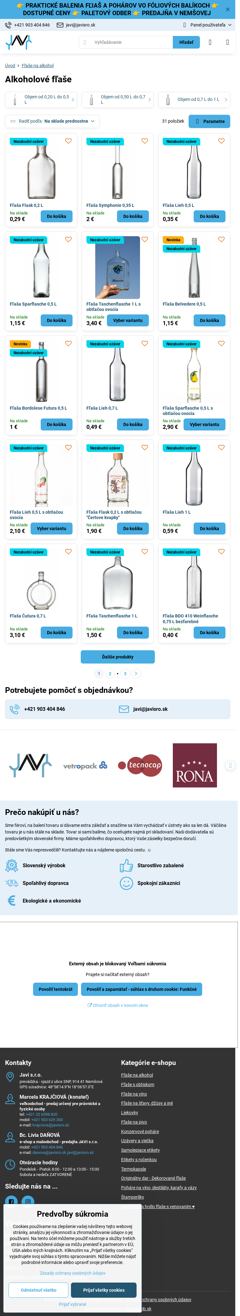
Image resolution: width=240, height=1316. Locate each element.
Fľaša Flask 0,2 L (26, 205)
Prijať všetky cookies (104, 1290)
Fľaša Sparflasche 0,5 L (33, 304)
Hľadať (186, 42)
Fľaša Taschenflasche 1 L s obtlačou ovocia (113, 306)
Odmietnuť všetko (38, 1290)
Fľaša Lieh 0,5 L (178, 205)
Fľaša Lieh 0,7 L (102, 408)
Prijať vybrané (72, 1304)
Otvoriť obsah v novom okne (118, 1005)
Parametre (209, 121)
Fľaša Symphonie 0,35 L (110, 205)
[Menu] (227, 42)
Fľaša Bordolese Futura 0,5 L (38, 408)
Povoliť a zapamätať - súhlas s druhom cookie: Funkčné (142, 989)
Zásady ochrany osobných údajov (158, 1299)
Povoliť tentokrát (56, 989)
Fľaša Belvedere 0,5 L (184, 304)
